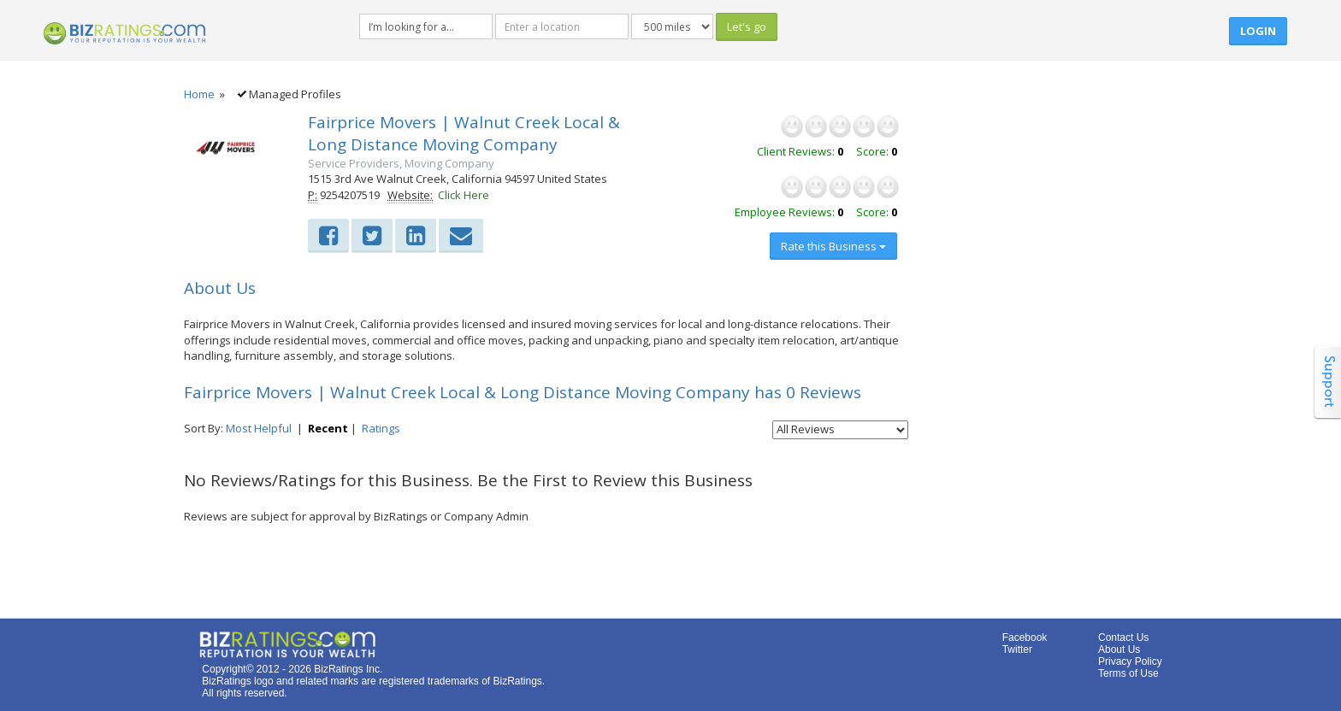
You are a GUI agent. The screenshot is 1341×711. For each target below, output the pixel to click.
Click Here (463, 195)
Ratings (381, 428)
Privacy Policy (1130, 661)
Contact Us (1123, 637)
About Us (1119, 649)
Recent (328, 428)
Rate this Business (833, 246)
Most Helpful (259, 428)
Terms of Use (1128, 673)
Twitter (1017, 649)
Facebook (1025, 637)
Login (1258, 30)
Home (199, 94)
